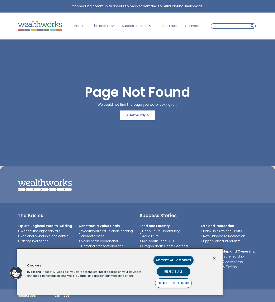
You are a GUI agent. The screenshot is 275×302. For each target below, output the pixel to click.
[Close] (214, 258)
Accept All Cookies (173, 260)
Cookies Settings (173, 283)
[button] (16, 273)
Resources (168, 25)
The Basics (103, 26)
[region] (120, 271)
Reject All (173, 271)
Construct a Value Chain (99, 226)
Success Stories (136, 26)
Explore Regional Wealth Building (45, 226)
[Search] (252, 26)
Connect (192, 25)
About (79, 25)
